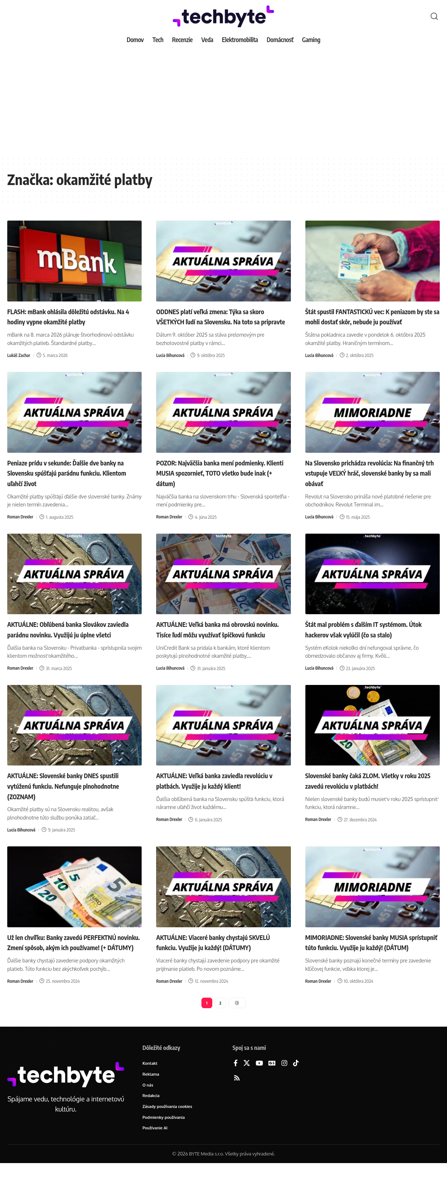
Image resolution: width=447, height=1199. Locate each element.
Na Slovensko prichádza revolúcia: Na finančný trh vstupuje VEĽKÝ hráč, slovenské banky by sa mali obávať (366, 482)
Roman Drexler (21, 527)
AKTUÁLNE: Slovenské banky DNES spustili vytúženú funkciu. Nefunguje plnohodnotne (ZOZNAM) (67, 806)
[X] (246, 1096)
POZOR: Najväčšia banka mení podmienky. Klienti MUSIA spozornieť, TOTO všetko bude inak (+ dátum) (218, 482)
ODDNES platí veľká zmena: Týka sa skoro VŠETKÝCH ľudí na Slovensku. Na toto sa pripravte (219, 321)
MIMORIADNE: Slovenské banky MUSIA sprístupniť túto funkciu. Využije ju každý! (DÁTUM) (370, 967)
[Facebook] (236, 1096)
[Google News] (272, 1096)
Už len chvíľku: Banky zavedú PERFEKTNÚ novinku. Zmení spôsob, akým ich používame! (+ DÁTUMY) (67, 967)
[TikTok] (296, 1096)
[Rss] (237, 1111)
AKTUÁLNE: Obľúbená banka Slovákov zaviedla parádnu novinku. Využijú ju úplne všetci (70, 644)
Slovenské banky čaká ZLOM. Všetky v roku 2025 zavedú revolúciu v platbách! (368, 801)
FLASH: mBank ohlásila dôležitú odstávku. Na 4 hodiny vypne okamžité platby (70, 321)
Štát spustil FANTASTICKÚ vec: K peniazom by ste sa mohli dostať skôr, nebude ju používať (366, 321)
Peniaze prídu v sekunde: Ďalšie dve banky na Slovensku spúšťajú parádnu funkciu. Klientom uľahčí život (68, 482)
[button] (434, 16)
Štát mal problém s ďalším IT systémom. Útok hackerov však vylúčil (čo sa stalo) (370, 639)
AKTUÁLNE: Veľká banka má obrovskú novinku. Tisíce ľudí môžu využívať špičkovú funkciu (218, 644)
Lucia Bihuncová (171, 366)
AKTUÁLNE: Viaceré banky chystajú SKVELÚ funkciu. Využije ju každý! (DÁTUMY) (214, 967)
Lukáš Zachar (19, 366)
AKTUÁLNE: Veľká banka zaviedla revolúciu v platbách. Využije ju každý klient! (217, 806)
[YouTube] (259, 1096)
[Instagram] (284, 1096)
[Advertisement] (223, 101)
